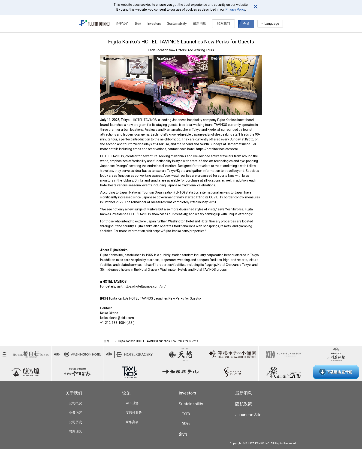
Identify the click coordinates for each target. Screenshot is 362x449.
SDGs (186, 423)
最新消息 (199, 23)
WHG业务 (132, 403)
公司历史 (75, 422)
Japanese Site (248, 414)
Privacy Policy (235, 9)
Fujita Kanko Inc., (112, 255)
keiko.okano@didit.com (117, 318)
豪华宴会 (132, 422)
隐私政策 (243, 403)
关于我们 (122, 23)
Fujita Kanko (226, 120)
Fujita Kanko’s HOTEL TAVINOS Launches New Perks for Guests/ (155, 298)
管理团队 (75, 431)
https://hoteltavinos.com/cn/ (145, 286)
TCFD (186, 414)
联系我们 (223, 23)
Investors (154, 23)
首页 (106, 341)
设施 (138, 23)
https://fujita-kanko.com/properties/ (179, 231)
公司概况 (75, 403)
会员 (246, 23)
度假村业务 (134, 412)
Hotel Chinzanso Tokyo (234, 265)
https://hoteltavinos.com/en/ (217, 149)
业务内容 (75, 412)
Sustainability (177, 23)
